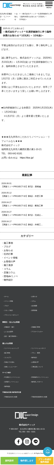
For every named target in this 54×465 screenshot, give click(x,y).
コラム (7, 269)
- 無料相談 (6, 386)
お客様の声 (9, 261)
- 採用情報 (34, 310)
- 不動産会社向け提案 (10, 397)
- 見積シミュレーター (10, 367)
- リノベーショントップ (11, 348)
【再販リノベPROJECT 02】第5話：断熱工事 (22, 205)
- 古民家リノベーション (11, 382)
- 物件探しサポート (37, 382)
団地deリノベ (11, 276)
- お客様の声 (35, 362)
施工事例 (8, 243)
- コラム (33, 301)
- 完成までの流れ (8, 362)
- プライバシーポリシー (11, 315)
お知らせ (16, 16)
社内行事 (8, 254)
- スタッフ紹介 (8, 310)
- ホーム (6, 296)
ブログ (7, 246)
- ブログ (6, 306)
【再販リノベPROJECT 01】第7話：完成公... (22, 215)
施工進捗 (8, 265)
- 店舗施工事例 (35, 327)
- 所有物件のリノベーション (40, 377)
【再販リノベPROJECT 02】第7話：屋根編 (21, 186)
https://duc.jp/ (27, 157)
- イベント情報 (8, 301)
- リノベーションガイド (38, 348)
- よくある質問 (8, 331)
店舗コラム (9, 272)
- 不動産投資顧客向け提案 (39, 397)
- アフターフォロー (37, 331)
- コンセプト (7, 357)
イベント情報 (11, 258)
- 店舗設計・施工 (8, 327)
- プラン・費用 (35, 353)
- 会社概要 (34, 306)
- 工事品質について (37, 367)
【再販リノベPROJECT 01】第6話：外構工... (22, 224)
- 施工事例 (6, 353)
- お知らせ (34, 296)
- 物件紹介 (34, 357)
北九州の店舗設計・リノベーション (6, 16)
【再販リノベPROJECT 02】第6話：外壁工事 (22, 196)
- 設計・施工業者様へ (10, 336)
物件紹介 (8, 280)
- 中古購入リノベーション (11, 377)
